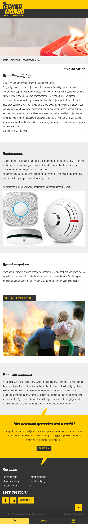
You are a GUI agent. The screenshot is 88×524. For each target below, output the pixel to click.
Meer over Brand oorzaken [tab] (18, 298)
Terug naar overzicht (74, 69)
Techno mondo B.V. (13, 9)
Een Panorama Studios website (74, 514)
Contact (43, 448)
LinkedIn (13, 500)
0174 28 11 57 (14, 521)
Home (5, 60)
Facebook (5, 500)
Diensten (15, 60)
